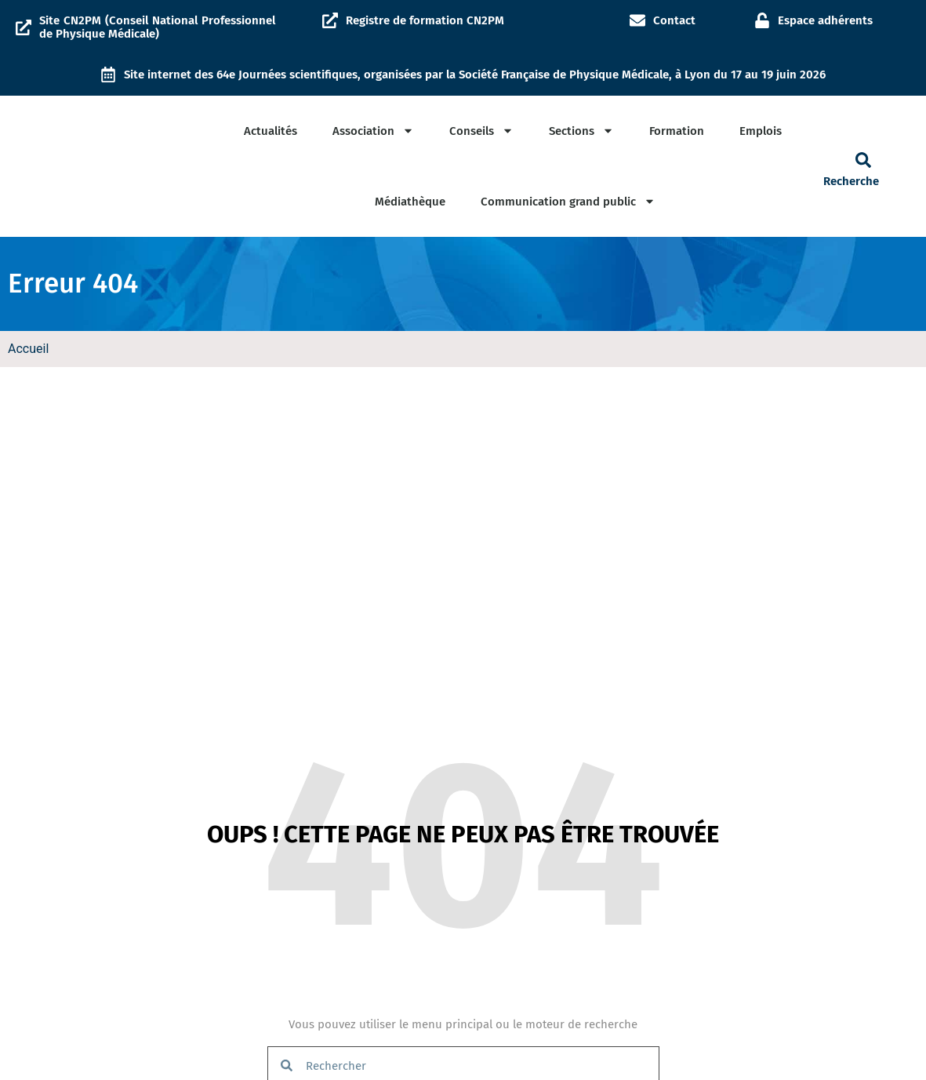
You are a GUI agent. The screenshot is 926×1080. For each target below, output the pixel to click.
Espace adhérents (825, 20)
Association (373, 130)
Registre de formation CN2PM (425, 20)
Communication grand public (568, 201)
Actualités (270, 131)
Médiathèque (410, 202)
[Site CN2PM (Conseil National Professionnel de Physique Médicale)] (23, 27)
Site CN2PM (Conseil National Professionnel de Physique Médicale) (157, 27)
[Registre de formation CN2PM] (330, 20)
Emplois (760, 131)
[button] (863, 160)
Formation (676, 131)
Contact (674, 20)
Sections (581, 130)
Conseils (481, 130)
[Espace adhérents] (762, 20)
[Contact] (637, 20)
